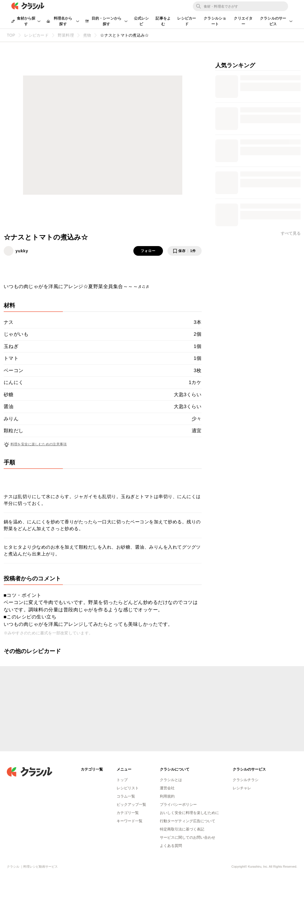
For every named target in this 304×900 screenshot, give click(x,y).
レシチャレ (242, 788)
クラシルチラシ (245, 780)
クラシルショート (215, 21)
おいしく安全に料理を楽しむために (189, 813)
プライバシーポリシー (178, 804)
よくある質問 (171, 846)
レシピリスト (128, 788)
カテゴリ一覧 (128, 813)
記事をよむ (163, 21)
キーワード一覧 (129, 821)
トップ (122, 780)
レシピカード (186, 21)
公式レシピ (141, 21)
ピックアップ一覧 (131, 804)
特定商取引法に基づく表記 (182, 829)
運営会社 (167, 788)
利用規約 (167, 796)
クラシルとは (171, 780)
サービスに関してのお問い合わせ (187, 837)
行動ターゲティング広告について (187, 821)
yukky (22, 251)
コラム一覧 (126, 796)
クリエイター (243, 21)
